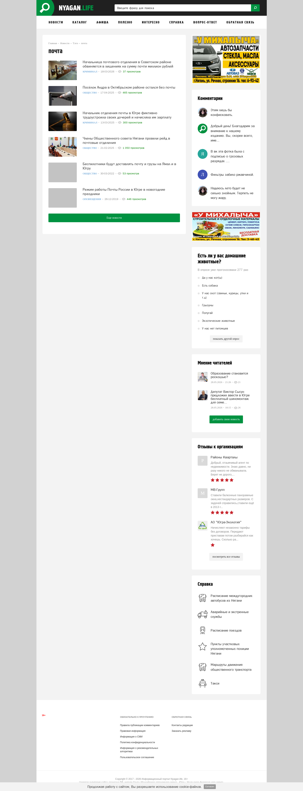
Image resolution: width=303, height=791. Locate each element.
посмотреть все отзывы (226, 556)
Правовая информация (132, 731)
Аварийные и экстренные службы (230, 614)
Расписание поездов (226, 630)
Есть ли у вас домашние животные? (222, 259)
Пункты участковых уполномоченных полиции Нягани (230, 649)
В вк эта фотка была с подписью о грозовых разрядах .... (227, 156)
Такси (215, 683)
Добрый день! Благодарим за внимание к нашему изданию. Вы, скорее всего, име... (233, 133)
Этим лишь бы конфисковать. (222, 112)
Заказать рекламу (181, 731)
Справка (205, 584)
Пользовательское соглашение (137, 757)
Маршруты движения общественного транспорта (231, 667)
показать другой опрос (226, 338)
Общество (90, 92)
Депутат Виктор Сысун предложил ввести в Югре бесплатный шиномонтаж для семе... (230, 397)
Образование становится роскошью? (229, 375)
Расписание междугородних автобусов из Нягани (231, 598)
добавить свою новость (226, 419)
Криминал (90, 71)
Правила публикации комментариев (140, 725)
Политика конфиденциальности (137, 742)
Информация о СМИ (131, 736)
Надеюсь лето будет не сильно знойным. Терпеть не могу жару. (232, 193)
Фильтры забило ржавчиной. (232, 175)
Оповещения (92, 198)
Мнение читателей (215, 363)
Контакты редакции (182, 725)
